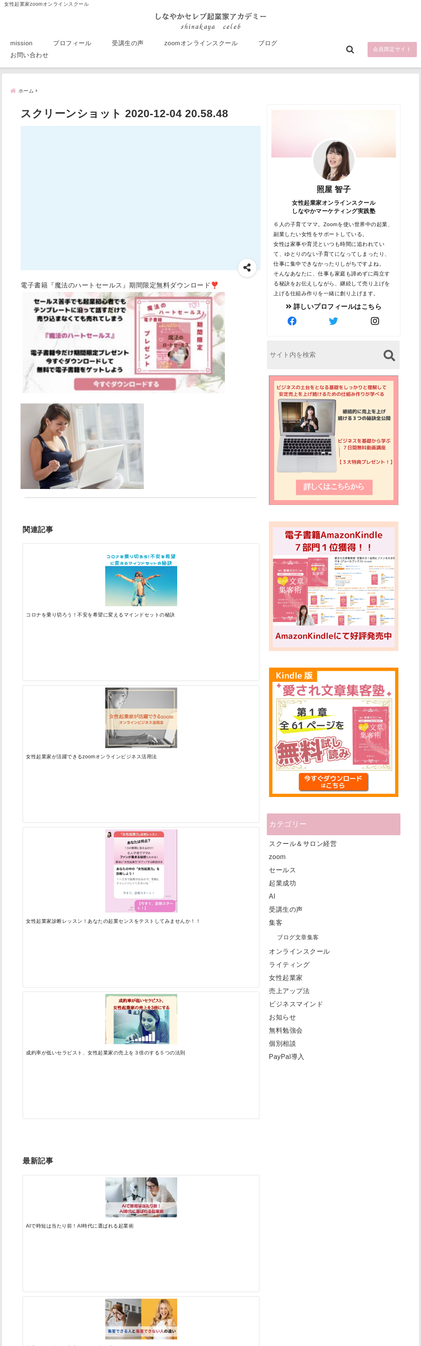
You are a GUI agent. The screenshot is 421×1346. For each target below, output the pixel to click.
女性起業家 (286, 977)
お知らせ (282, 1016)
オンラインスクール (299, 951)
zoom (277, 856)
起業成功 (282, 882)
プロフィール (72, 45)
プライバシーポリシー (254, 1327)
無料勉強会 (286, 1029)
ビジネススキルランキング (321, 1249)
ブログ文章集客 (298, 937)
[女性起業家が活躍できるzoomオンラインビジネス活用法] (111, 565)
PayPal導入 (287, 1056)
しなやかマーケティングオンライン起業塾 (190, 1337)
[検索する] (389, 355)
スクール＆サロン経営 (303, 843)
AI (272, 895)
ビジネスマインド (296, 1003)
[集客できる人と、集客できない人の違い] (111, 689)
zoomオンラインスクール (201, 45)
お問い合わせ (29, 57)
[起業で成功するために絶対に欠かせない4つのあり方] (170, 689)
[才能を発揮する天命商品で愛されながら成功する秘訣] (229, 689)
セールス (282, 869)
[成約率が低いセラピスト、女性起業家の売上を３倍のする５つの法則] (229, 561)
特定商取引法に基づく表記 (172, 1327)
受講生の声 (128, 45)
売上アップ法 (289, 990)
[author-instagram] (375, 321)
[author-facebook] (292, 321)
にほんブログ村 (306, 1286)
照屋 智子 (334, 189)
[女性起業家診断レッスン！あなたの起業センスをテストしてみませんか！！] (170, 573)
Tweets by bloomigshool (184, 1137)
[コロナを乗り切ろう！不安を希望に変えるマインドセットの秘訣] (52, 565)
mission (21, 45)
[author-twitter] (334, 321)
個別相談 (282, 1043)
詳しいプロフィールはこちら (334, 306)
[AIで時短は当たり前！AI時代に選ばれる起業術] (52, 689)
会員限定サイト (392, 52)
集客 (275, 922)
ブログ (268, 45)
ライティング (289, 964)
